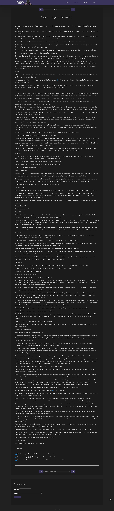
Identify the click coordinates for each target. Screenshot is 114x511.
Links (93, 2)
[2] (41, 99)
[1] (58, 80)
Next (73, 9)
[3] (53, 390)
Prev (41, 9)
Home (67, 2)
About (85, 2)
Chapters (76, 2)
